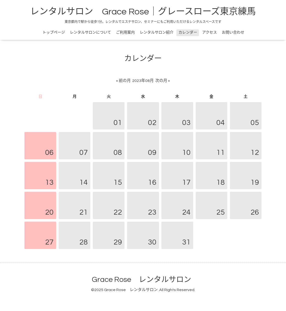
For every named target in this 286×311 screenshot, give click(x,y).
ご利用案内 (125, 32)
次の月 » (162, 81)
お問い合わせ (233, 32)
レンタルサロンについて (90, 32)
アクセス (209, 32)
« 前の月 (123, 81)
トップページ (53, 32)
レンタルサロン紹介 (156, 32)
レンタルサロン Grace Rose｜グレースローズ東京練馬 (143, 11)
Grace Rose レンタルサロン (141, 279)
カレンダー (187, 32)
